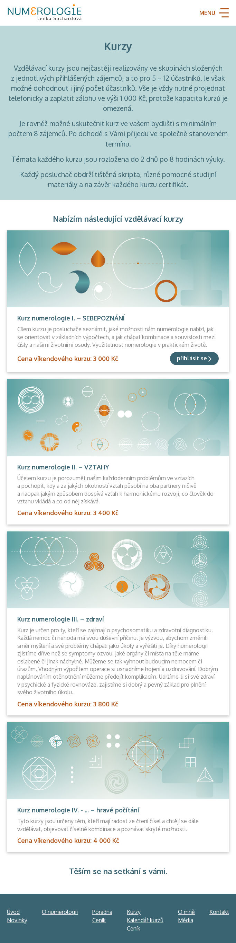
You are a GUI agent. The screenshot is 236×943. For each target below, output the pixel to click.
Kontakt (219, 911)
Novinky (17, 920)
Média (185, 920)
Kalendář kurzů (145, 920)
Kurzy (134, 911)
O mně (186, 911)
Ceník (99, 920)
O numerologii (60, 911)
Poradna (102, 911)
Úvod (13, 911)
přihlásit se (192, 358)
